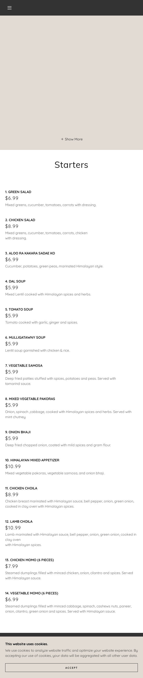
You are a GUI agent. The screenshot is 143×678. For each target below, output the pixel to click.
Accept (71, 667)
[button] (11, 7)
